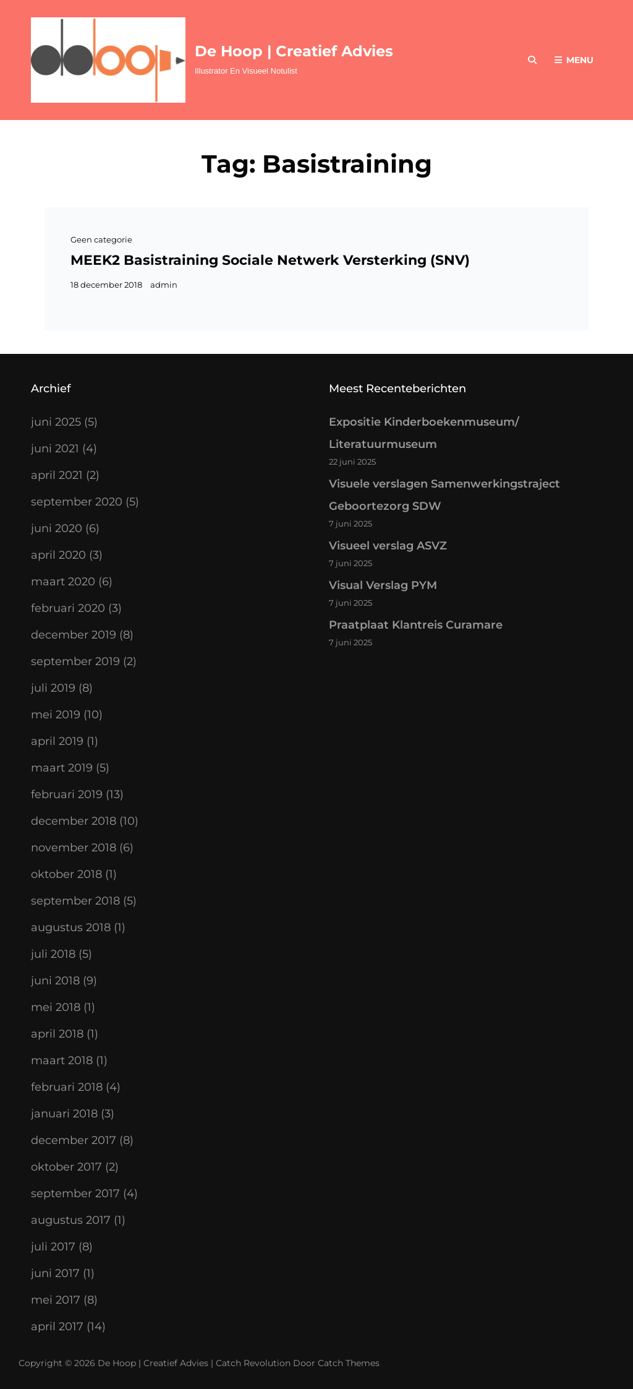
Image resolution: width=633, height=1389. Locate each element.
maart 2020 (63, 581)
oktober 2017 (66, 1167)
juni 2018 (55, 980)
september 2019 (75, 661)
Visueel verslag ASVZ (388, 546)
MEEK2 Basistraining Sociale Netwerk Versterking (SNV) (270, 260)
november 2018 (73, 847)
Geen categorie (101, 239)
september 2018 (75, 901)
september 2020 (76, 502)
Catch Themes (349, 1363)
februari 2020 (68, 608)
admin (163, 285)
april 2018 (57, 1034)
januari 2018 (64, 1113)
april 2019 (57, 741)
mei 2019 (55, 714)
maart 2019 (62, 768)
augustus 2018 (71, 927)
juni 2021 (55, 448)
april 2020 (58, 555)
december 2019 (73, 635)
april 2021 (57, 475)
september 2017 (75, 1193)
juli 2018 (53, 954)
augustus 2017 (71, 1220)
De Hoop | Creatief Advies (294, 51)
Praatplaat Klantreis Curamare (416, 625)
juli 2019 (53, 688)
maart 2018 (62, 1060)
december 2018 (73, 821)
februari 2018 (67, 1087)
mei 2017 (55, 1300)
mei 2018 (55, 1007)
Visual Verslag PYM (383, 585)
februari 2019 (67, 794)
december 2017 (73, 1140)
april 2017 (57, 1326)
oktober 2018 (66, 874)
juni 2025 (56, 422)
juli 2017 (53, 1247)
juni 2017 (55, 1273)
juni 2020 (56, 528)
